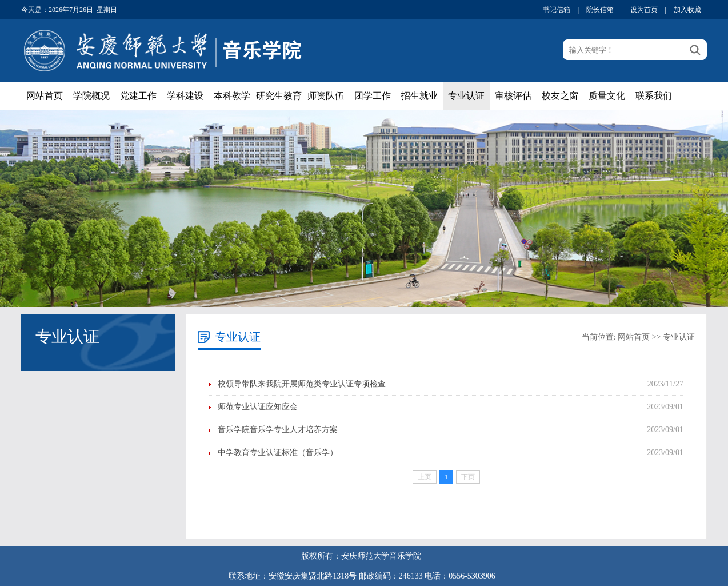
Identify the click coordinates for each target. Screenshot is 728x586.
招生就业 (419, 96)
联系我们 (653, 96)
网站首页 (44, 96)
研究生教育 (279, 96)
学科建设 (185, 96)
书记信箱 (556, 10)
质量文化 (607, 96)
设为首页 (644, 10)
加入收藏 (687, 10)
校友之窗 (560, 96)
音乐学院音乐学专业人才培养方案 (278, 429)
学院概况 (91, 96)
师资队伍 (325, 96)
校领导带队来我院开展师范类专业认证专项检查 (302, 384)
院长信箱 (600, 10)
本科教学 (232, 96)
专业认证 (466, 96)
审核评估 (513, 96)
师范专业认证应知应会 (258, 406)
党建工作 (138, 96)
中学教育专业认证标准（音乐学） (278, 452)
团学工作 (372, 96)
